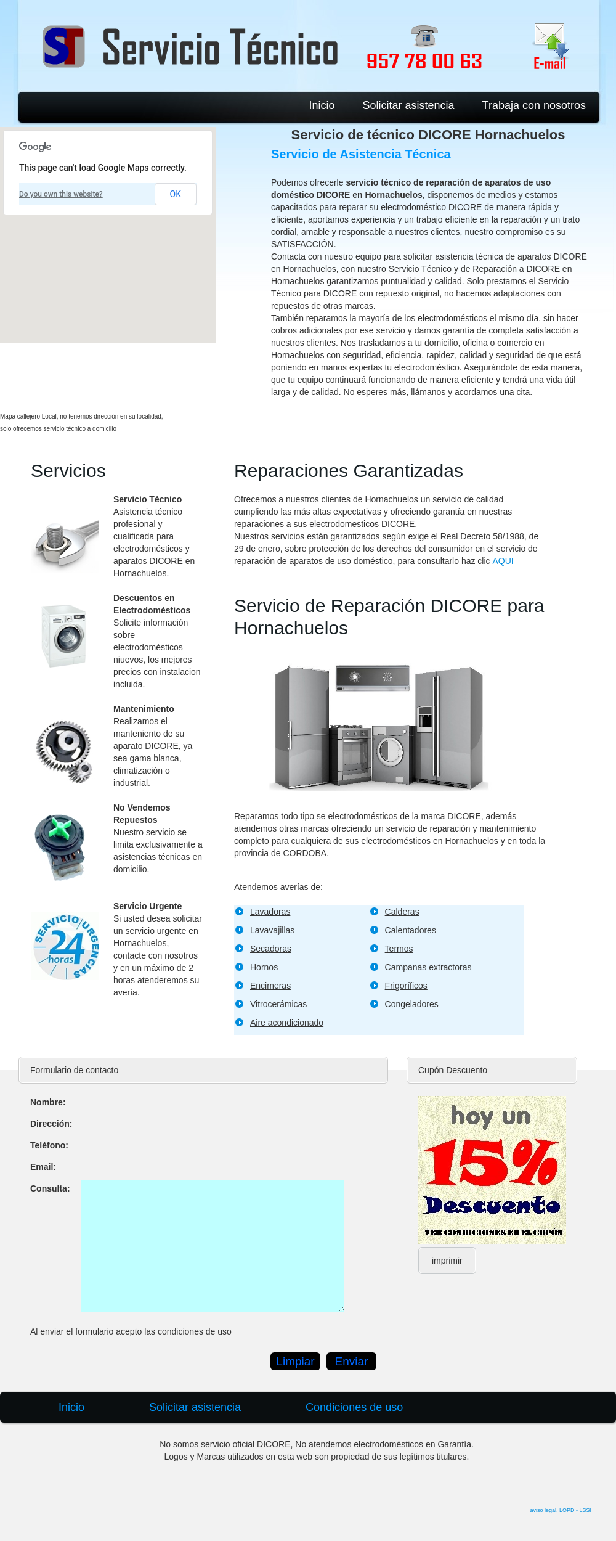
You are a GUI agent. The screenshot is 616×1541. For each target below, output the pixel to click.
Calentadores (410, 930)
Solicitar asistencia (409, 105)
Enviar (351, 1361)
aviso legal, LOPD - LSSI (560, 1510)
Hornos (264, 967)
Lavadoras (270, 912)
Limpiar (295, 1361)
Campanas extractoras (428, 967)
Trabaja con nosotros (534, 105)
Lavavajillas (272, 930)
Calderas (402, 912)
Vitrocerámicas (278, 1004)
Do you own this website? (61, 194)
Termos (399, 949)
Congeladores (412, 1004)
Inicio (321, 105)
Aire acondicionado (286, 1023)
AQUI (502, 561)
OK (175, 194)
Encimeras (270, 986)
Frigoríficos (406, 986)
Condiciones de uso (354, 1407)
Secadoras (270, 949)
